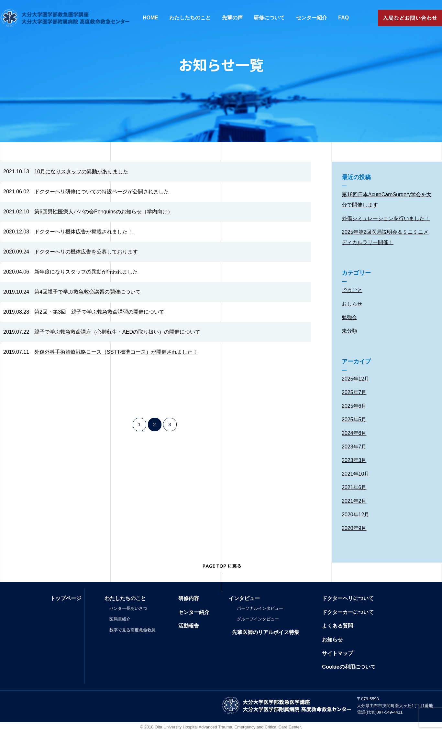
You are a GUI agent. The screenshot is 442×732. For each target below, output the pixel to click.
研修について (269, 17)
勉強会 (349, 317)
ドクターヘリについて (348, 598)
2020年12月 (355, 514)
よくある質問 (337, 626)
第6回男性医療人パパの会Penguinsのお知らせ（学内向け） (103, 211)
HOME (150, 17)
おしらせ (352, 304)
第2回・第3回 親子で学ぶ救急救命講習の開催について (99, 312)
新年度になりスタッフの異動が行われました (86, 271)
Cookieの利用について (348, 667)
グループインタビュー (258, 619)
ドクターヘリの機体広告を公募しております (86, 251)
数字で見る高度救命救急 (132, 630)
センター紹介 (311, 17)
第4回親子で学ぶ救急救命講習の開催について (87, 292)
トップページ (65, 598)
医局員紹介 (119, 619)
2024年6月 (354, 433)
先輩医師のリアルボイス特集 (265, 632)
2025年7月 (354, 392)
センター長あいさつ (128, 608)
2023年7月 (354, 446)
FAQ (343, 17)
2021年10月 (355, 474)
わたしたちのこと (190, 17)
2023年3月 (354, 460)
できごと (352, 290)
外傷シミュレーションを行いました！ (386, 218)
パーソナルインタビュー (260, 608)
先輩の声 (232, 17)
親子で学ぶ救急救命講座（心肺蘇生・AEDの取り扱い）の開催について (117, 332)
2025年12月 (355, 379)
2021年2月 (354, 501)
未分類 (349, 331)
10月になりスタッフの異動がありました (81, 171)
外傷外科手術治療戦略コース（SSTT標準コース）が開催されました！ (116, 352)
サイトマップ (337, 653)
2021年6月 (354, 487)
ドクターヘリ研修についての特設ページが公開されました (101, 191)
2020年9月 (354, 528)
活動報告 (188, 626)
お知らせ (332, 639)
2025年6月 (354, 406)
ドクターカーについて (348, 612)
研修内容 (188, 598)
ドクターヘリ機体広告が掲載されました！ (83, 231)
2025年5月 (354, 419)
